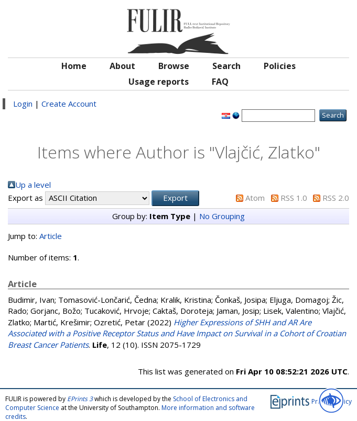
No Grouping (222, 216)
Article (50, 236)
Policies (280, 66)
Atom (255, 197)
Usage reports (158, 81)
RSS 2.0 (335, 197)
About (122, 66)
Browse (173, 66)
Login (23, 103)
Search (226, 66)
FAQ (220, 81)
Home (73, 66)
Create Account (68, 103)
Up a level (33, 184)
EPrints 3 (80, 398)
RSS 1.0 (293, 197)
